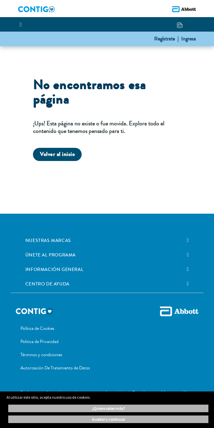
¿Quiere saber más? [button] (108, 408)
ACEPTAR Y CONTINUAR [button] (108, 419)
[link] (188, 240)
